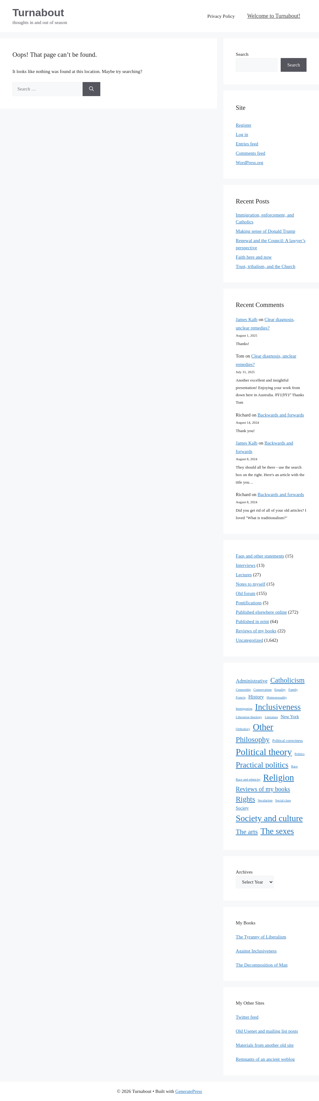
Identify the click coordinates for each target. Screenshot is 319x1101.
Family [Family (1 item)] (293, 689)
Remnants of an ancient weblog (265, 1059)
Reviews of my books (256, 630)
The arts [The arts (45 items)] (247, 831)
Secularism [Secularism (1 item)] (265, 800)
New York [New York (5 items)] (290, 716)
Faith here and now (254, 257)
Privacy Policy (221, 16)
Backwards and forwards (281, 414)
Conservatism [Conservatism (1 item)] (263, 689)
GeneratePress (188, 1091)
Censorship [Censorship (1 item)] (243, 689)
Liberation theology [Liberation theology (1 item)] (249, 717)
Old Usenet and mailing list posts (267, 1031)
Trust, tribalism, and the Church (265, 266)
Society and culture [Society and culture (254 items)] (269, 818)
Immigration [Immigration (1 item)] (244, 708)
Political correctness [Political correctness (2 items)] (287, 740)
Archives (244, 872)
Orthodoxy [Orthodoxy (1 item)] (243, 729)
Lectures (244, 574)
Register (243, 125)
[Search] (91, 89)
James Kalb (247, 319)
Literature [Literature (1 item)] (271, 717)
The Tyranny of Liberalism (261, 936)
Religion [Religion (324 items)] (278, 777)
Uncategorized (249, 640)
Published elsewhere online (261, 612)
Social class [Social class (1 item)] (283, 800)
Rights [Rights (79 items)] (245, 799)
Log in (242, 134)
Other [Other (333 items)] (263, 727)
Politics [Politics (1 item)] (300, 754)
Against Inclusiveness (256, 950)
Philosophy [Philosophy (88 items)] (253, 739)
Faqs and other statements (260, 555)
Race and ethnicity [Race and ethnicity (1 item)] (248, 779)
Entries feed (247, 143)
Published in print (252, 621)
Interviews (245, 565)
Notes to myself (250, 584)
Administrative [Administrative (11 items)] (252, 681)
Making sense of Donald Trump (265, 231)
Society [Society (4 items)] (242, 808)
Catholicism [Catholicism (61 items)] (287, 680)
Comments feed (250, 153)
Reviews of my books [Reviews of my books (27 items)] (263, 789)
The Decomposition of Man (262, 964)
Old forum (245, 593)
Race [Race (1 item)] (294, 766)
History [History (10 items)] (256, 697)
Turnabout (38, 12)
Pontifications (249, 602)
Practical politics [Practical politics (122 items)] (262, 764)
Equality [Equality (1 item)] (280, 689)
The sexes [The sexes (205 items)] (277, 831)
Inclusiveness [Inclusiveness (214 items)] (278, 707)
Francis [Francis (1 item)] (240, 697)
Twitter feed (247, 1017)
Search (242, 54)
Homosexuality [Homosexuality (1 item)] (277, 697)
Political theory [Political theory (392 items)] (264, 752)
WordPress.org (249, 162)
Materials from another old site (265, 1045)
